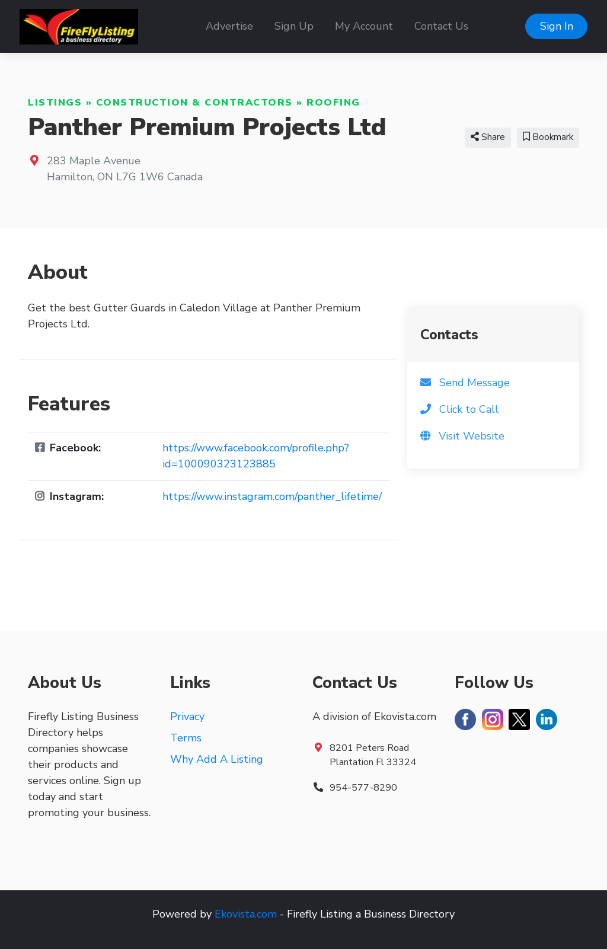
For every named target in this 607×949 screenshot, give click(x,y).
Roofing (333, 102)
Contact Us (441, 26)
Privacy (187, 716)
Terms (186, 738)
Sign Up (294, 26)
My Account (364, 26)
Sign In (556, 26)
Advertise (229, 26)
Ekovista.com (246, 914)
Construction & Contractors (194, 102)
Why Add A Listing (216, 759)
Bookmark (548, 137)
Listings (55, 102)
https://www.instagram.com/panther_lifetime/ (272, 496)
